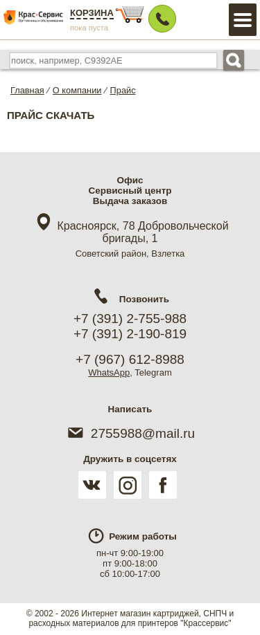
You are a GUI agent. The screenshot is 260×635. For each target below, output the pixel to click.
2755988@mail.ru (130, 433)
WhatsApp (109, 372)
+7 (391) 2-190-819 (130, 333)
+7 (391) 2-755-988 (130, 318)
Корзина (92, 13)
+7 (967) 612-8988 (130, 359)
